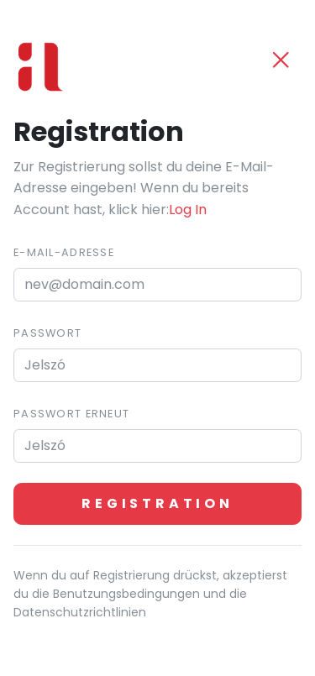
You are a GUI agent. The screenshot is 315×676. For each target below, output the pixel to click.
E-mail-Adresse (63, 252)
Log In (188, 209)
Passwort (47, 333)
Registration (157, 503)
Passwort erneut (71, 413)
